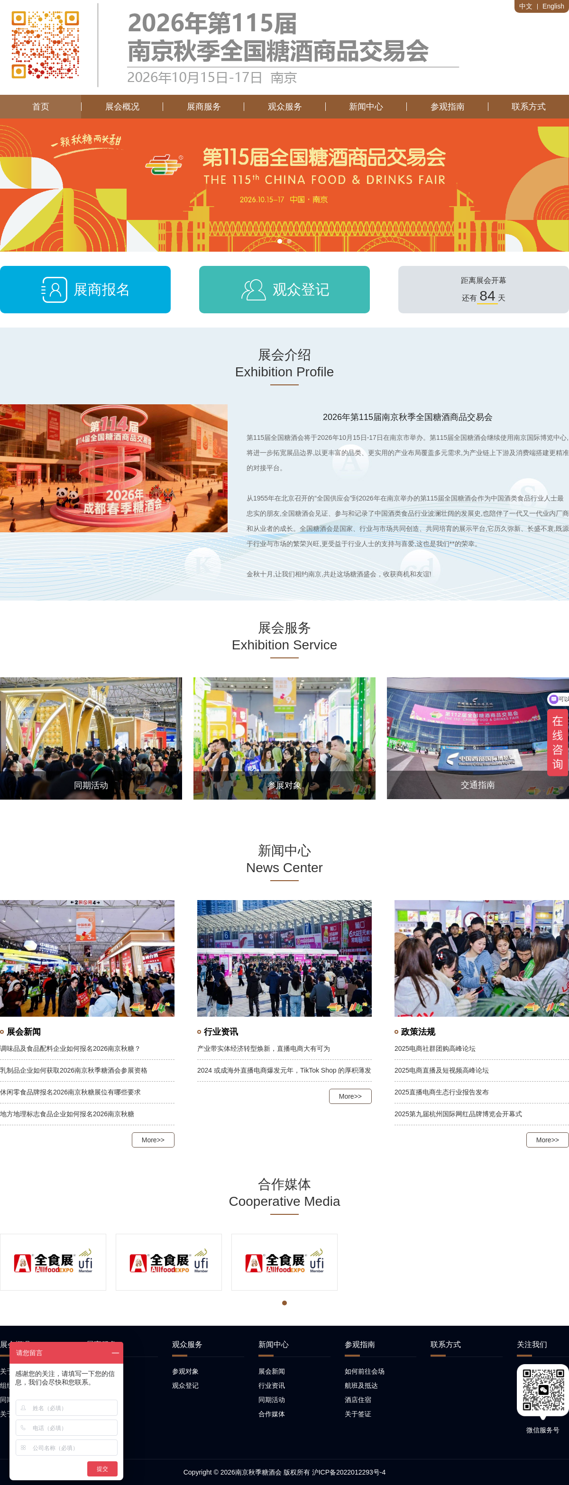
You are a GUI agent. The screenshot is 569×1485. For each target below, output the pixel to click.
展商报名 (85, 289)
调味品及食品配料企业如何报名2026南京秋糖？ (70, 1048)
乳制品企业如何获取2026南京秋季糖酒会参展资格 (73, 1070)
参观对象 (185, 1371)
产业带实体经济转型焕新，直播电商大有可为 (263, 1048)
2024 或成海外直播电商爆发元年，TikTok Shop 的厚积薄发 (284, 1070)
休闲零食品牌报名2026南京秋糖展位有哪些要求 (70, 1092)
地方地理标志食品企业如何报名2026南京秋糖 (67, 1114)
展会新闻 (271, 1371)
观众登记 (284, 289)
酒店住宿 (358, 1399)
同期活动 (271, 1399)
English (553, 6)
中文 (525, 6)
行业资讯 (271, 1385)
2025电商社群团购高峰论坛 (435, 1048)
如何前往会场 (365, 1371)
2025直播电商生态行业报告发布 (442, 1092)
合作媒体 (271, 1414)
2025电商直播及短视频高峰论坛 (442, 1070)
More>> (153, 1140)
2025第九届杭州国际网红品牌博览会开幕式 (458, 1114)
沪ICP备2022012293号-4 (349, 1472)
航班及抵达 (361, 1385)
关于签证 (358, 1414)
